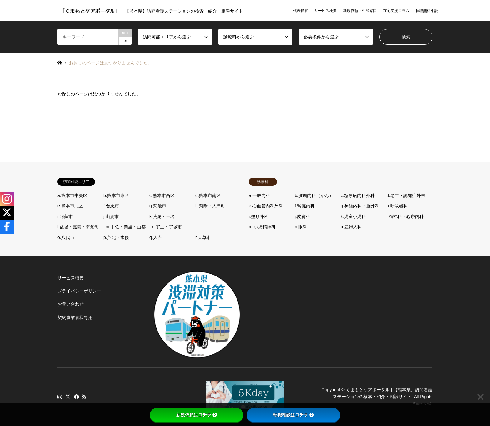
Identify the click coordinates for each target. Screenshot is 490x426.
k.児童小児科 (353, 216)
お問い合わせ (71, 304)
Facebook (76, 396)
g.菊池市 (157, 205)
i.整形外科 (258, 216)
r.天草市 (203, 237)
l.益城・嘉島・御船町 (78, 226)
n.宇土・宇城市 (167, 226)
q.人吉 (155, 237)
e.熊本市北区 (70, 205)
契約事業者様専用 (75, 317)
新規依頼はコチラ (196, 415)
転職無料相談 (427, 10)
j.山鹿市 (111, 216)
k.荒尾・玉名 (162, 216)
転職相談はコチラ (293, 415)
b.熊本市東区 (116, 195)
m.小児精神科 (262, 226)
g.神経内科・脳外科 (360, 205)
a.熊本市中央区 (73, 195)
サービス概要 (325, 10)
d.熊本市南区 (208, 195)
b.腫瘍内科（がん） (314, 195)
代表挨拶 (300, 10)
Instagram (60, 396)
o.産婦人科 (351, 226)
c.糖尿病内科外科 (358, 195)
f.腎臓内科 (305, 205)
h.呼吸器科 (397, 205)
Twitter (68, 396)
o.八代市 (66, 237)
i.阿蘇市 (65, 216)
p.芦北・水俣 (116, 237)
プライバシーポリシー (79, 290)
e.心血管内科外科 (266, 205)
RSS (84, 396)
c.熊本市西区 (162, 195)
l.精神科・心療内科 (405, 216)
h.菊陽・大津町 (210, 205)
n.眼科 (301, 226)
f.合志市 (111, 205)
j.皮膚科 (302, 216)
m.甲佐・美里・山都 (126, 226)
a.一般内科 (259, 195)
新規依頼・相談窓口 (360, 10)
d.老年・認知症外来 (406, 195)
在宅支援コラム (396, 10)
